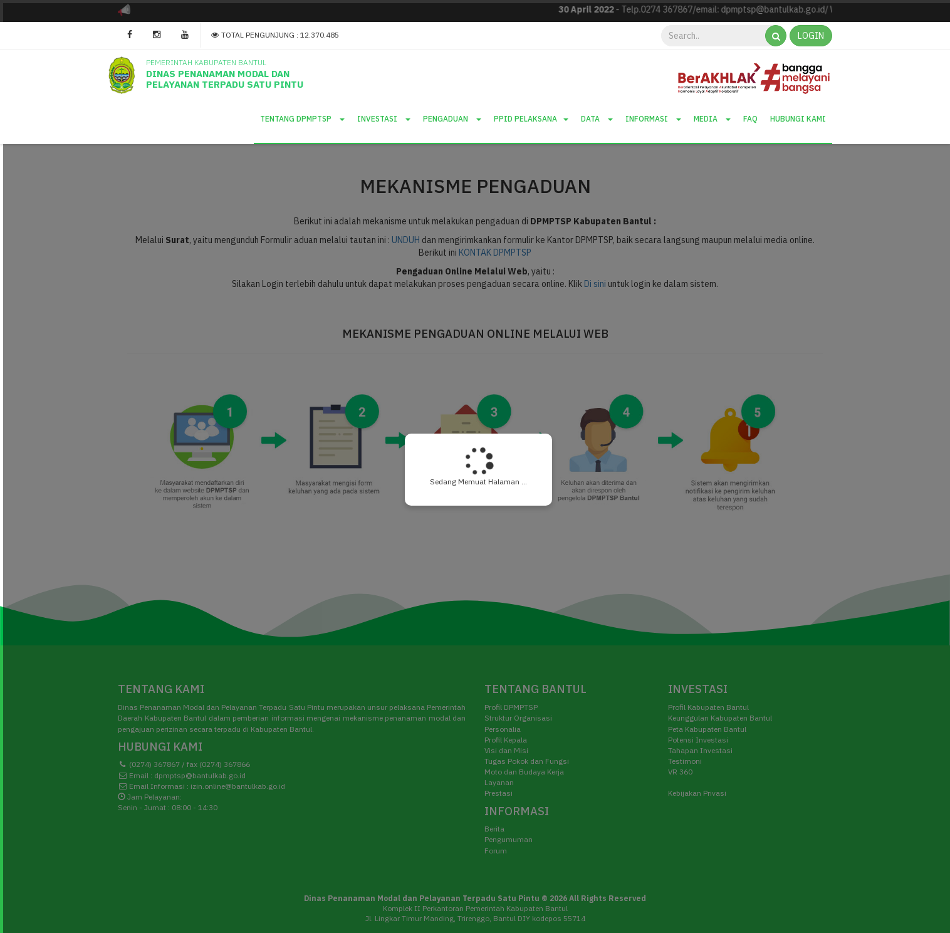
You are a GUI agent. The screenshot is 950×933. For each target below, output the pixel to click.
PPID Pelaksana (531, 118)
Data (597, 118)
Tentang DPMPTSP (302, 118)
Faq (750, 118)
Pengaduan (452, 118)
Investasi (383, 118)
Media (712, 118)
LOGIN (811, 35)
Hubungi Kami (798, 118)
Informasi (653, 118)
